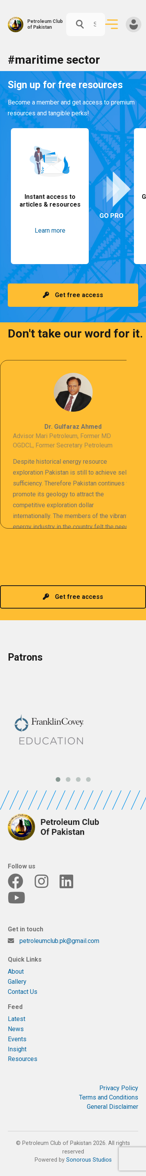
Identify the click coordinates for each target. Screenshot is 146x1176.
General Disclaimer (112, 1106)
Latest (16, 1019)
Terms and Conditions (108, 1097)
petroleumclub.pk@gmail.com (59, 941)
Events (17, 1039)
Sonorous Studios (89, 1160)
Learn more (50, 230)
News (16, 1029)
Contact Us (22, 991)
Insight (17, 1049)
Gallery (17, 981)
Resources (22, 1059)
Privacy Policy (118, 1088)
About (16, 971)
